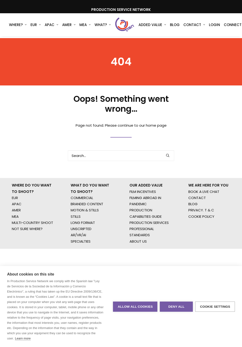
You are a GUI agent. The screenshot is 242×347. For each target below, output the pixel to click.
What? (103, 25)
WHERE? (18, 25)
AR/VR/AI (78, 248)
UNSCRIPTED (81, 242)
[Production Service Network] (123, 26)
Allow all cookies (135, 306)
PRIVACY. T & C (201, 223)
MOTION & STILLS (85, 223)
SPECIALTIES (81, 254)
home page (156, 131)
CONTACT (197, 211)
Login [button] (211, 25)
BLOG (193, 217)
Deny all (176, 306)
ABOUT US (138, 254)
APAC (51, 25)
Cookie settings (215, 306)
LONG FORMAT (83, 235)
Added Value (149, 25)
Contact (191, 25)
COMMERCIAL (82, 211)
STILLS (76, 229)
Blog (171, 25)
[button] (167, 162)
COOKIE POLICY (201, 229)
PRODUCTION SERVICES (149, 235)
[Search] (121, 162)
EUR (35, 25)
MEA (85, 25)
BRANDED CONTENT (87, 217)
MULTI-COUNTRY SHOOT (32, 235)
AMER (69, 25)
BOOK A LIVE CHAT (203, 204)
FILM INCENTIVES (143, 204)
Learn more (22, 338)
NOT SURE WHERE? (27, 242)
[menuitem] (18, 25)
